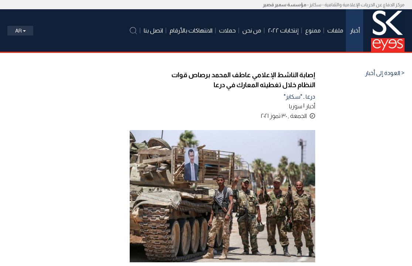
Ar (20, 31)
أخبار (310, 106)
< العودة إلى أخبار (385, 73)
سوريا (295, 106)
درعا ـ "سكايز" (299, 96)
